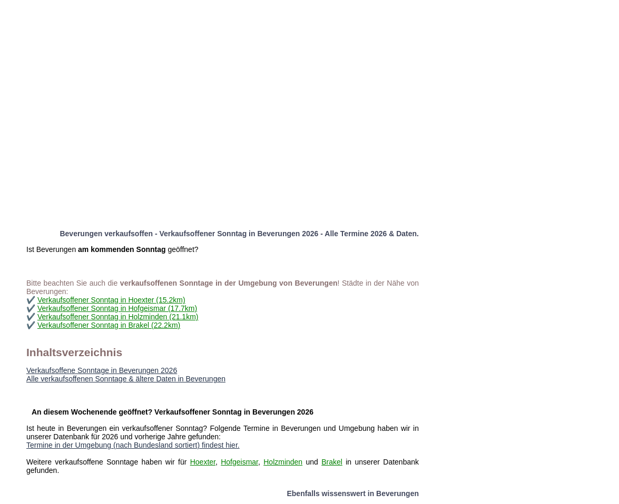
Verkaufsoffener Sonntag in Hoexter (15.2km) (111, 300)
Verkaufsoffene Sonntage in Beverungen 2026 (101, 370)
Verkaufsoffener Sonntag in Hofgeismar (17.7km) (117, 308)
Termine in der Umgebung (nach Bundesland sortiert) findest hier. (133, 445)
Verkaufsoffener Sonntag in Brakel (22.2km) (108, 325)
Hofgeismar (239, 462)
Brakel (331, 462)
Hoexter (202, 462)
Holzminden (282, 462)
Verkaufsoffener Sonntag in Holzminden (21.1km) (118, 317)
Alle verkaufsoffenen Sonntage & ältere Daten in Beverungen (125, 379)
